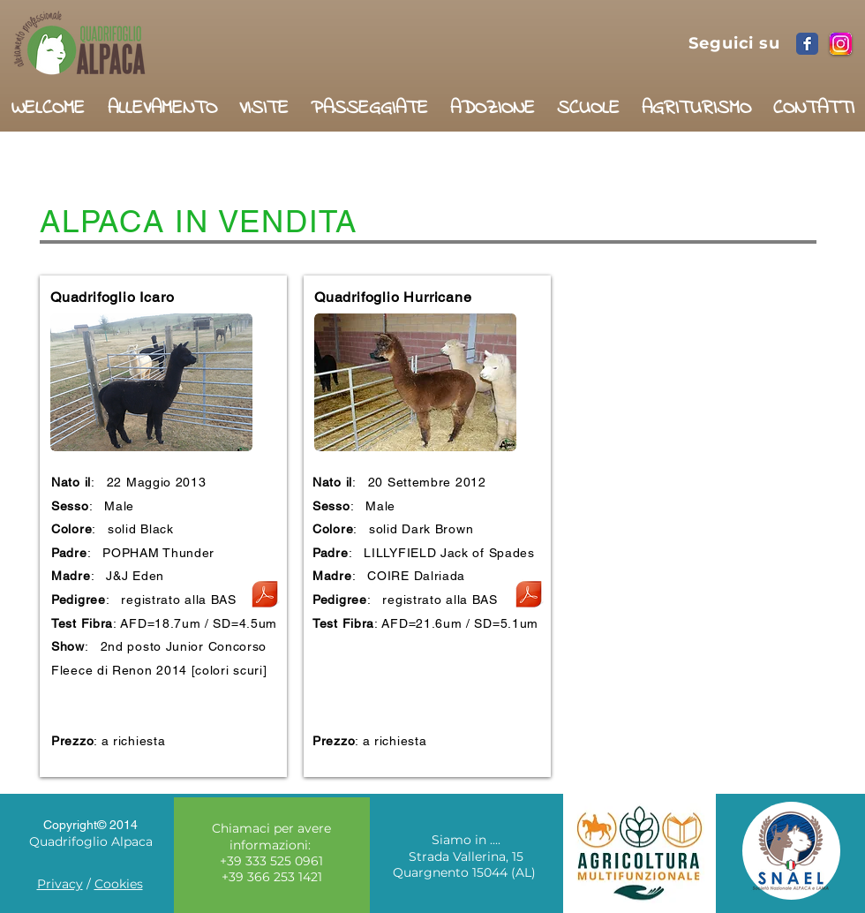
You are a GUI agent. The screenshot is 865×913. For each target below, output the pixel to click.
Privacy (60, 884)
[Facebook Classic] (807, 44)
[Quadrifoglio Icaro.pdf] (264, 596)
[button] (162, 101)
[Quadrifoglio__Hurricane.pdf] (528, 596)
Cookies (118, 884)
